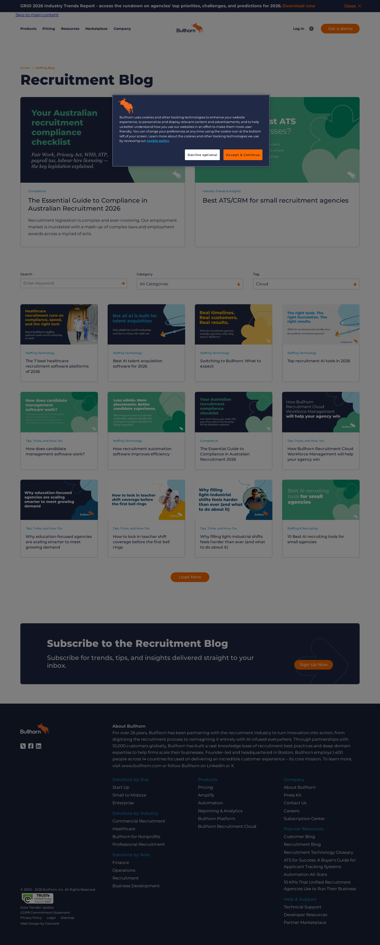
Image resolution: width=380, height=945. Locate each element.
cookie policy (158, 141)
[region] (191, 131)
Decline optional (202, 155)
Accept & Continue (243, 155)
